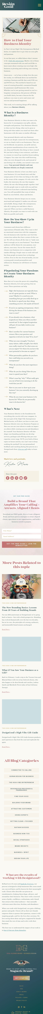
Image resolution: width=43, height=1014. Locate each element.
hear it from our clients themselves (15, 930)
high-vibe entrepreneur (16, 61)
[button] (39, 5)
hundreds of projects (27, 884)
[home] (8, 5)
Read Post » (6, 629)
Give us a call (22, 449)
